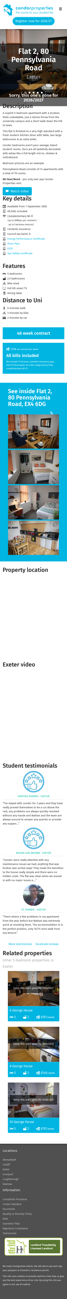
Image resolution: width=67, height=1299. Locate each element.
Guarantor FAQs (11, 1223)
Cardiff (6, 1164)
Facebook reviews (47, 944)
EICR (10, 248)
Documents (9, 1209)
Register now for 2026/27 (33, 21)
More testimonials (20, 944)
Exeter (6, 1169)
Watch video (17, 191)
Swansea (7, 1184)
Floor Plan (13, 243)
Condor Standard (12, 1204)
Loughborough (11, 1179)
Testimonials (9, 1233)
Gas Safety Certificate (20, 253)
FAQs (5, 1218)
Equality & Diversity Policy (17, 1214)
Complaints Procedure (15, 1199)
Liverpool (8, 1174)
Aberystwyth (9, 1159)
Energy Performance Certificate (26, 238)
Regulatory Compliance (15, 1228)
